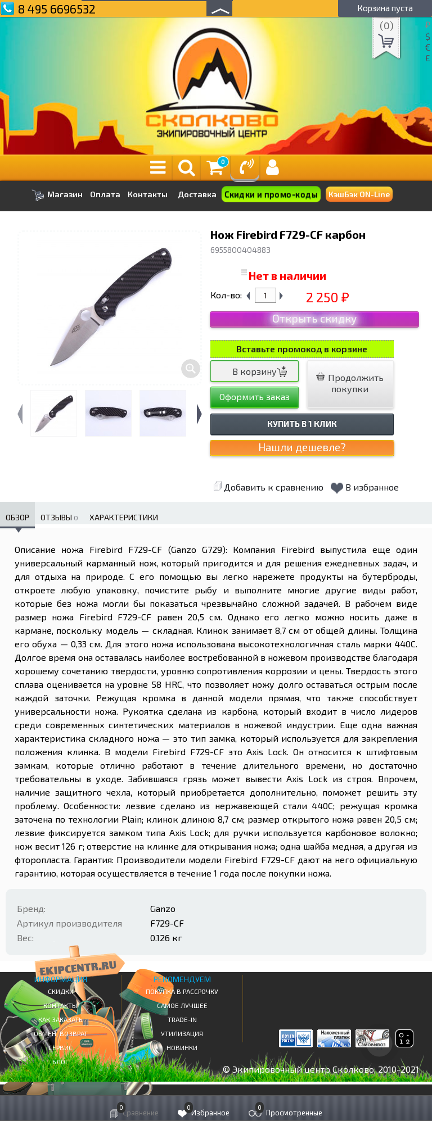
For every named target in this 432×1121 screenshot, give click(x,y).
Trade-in (182, 1019)
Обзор (17, 517)
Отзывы (59, 517)
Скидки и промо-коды (271, 194)
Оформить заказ (254, 396)
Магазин (57, 195)
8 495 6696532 (57, 9)
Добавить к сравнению (268, 487)
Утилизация (182, 1033)
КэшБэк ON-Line (359, 194)
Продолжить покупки (350, 383)
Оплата (105, 194)
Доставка (197, 194)
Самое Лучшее (182, 1005)
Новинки (181, 1047)
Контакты (148, 194)
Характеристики (123, 517)
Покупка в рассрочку (182, 991)
